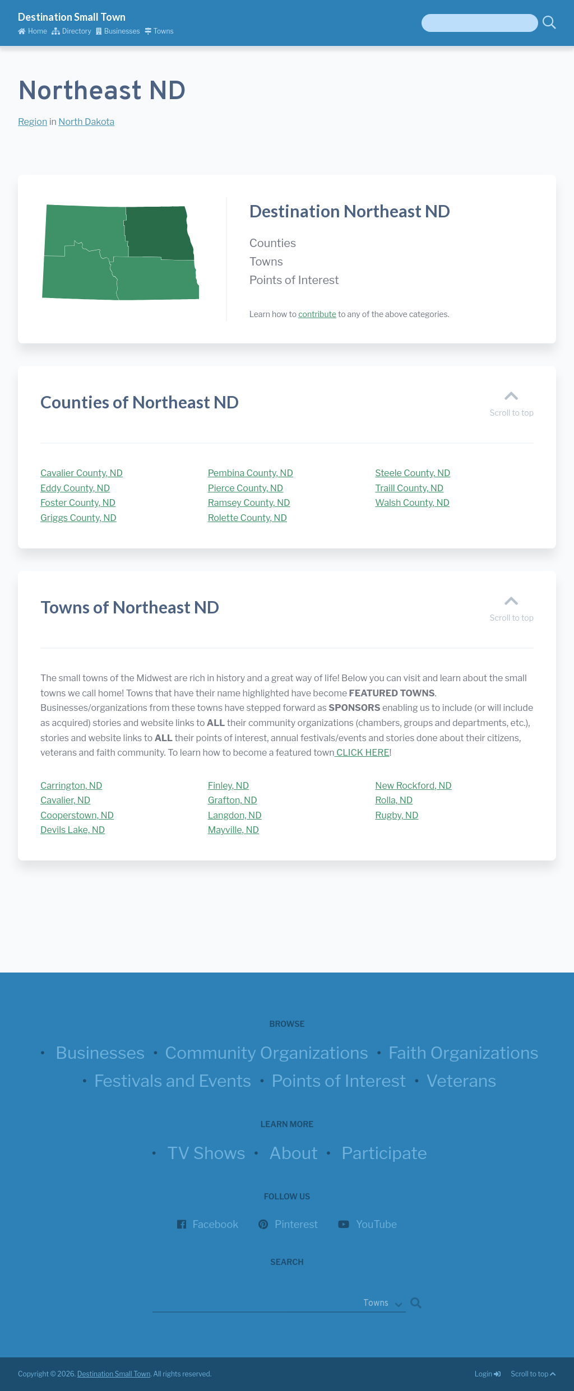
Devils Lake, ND (72, 830)
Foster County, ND (77, 502)
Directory (71, 31)
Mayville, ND (233, 830)
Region (32, 122)
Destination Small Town (72, 17)
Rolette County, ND (247, 518)
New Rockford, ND (413, 785)
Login (488, 1374)
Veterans (461, 1081)
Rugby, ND (396, 815)
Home (32, 31)
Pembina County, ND (250, 473)
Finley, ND (228, 785)
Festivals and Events (173, 1081)
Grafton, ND (232, 800)
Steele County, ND (412, 473)
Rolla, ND (394, 800)
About (293, 1153)
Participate (384, 1153)
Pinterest (296, 1224)
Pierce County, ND (246, 488)
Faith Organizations (463, 1053)
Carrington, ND (71, 785)
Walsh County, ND (412, 502)
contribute (317, 314)
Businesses (118, 31)
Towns (159, 31)
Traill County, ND (409, 488)
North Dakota (86, 122)
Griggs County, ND (78, 518)
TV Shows (206, 1153)
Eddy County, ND (75, 488)
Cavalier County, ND (81, 473)
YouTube (376, 1224)
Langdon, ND (235, 815)
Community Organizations (266, 1053)
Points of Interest (294, 280)
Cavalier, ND (65, 800)
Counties (273, 243)
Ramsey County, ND (249, 502)
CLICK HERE (362, 752)
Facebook (216, 1224)
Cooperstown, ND (77, 815)
